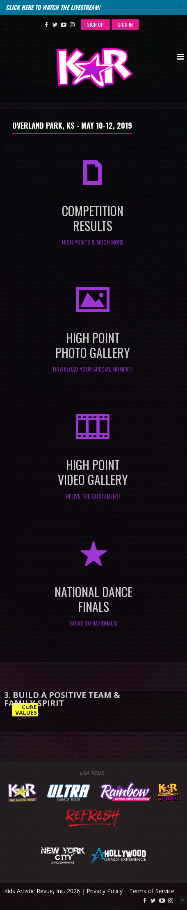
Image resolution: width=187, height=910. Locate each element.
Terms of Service (151, 891)
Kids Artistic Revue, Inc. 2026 (42, 891)
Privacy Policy (105, 891)
